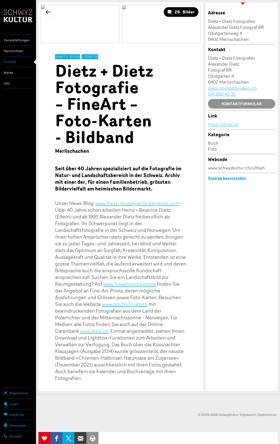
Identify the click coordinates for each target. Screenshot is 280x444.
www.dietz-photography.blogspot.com (137, 203)
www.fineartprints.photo (129, 283)
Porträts (10, 61)
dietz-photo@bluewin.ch (232, 88)
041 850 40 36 (222, 94)
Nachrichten (13, 50)
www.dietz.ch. (95, 330)
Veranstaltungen (17, 40)
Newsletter (15, 425)
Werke (8, 72)
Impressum (248, 414)
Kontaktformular (242, 104)
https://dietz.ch (223, 124)
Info (7, 83)
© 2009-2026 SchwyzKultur (218, 414)
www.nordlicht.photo (124, 304)
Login (11, 403)
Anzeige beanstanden (227, 178)
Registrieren (16, 392)
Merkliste (14, 414)
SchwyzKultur (18, 16)
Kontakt (13, 436)
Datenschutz (267, 414)
